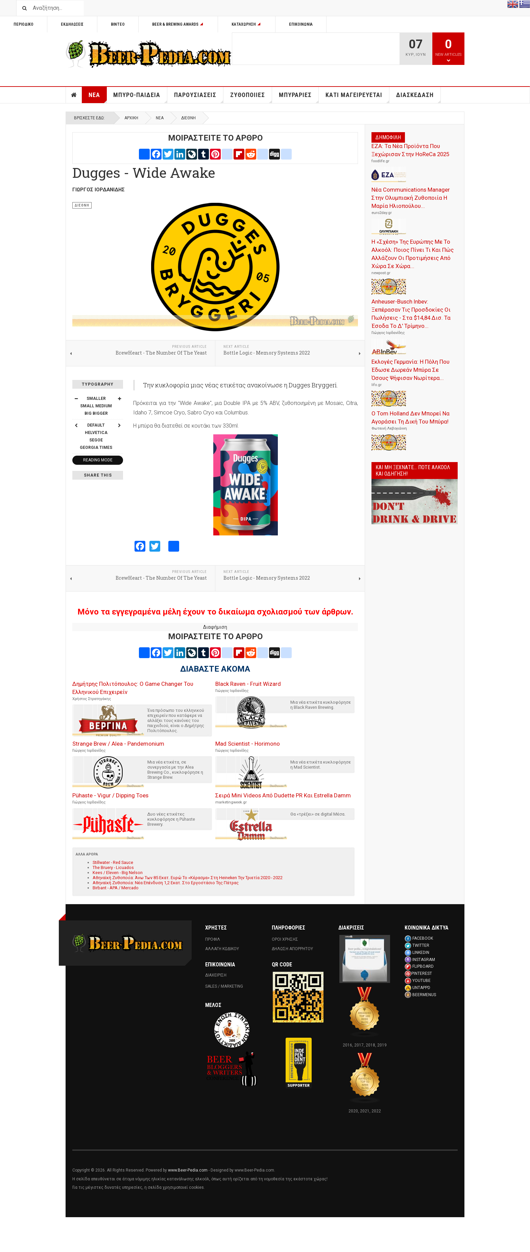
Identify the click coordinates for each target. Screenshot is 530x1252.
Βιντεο (118, 24)
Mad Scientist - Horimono (247, 743)
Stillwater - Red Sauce (113, 862)
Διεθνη (188, 118)
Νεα (98, 97)
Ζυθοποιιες (251, 97)
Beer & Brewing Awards (178, 24)
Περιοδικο (23, 24)
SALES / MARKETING (224, 986)
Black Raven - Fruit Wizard (248, 683)
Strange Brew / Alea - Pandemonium (118, 743)
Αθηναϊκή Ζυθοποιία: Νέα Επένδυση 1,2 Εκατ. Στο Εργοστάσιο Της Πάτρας (166, 882)
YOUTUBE (421, 980)
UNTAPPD (421, 987)
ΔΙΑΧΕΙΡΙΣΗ (215, 975)
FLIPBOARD (423, 966)
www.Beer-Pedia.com (188, 1170)
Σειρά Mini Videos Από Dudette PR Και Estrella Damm (283, 795)
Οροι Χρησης (285, 939)
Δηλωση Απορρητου (292, 948)
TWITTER (420, 945)
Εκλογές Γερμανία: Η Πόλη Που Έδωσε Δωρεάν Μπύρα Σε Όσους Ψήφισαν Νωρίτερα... (410, 369)
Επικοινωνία (301, 24)
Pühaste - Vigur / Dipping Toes (110, 795)
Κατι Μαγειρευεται (357, 97)
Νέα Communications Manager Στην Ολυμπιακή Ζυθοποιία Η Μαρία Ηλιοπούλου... (410, 197)
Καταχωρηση (247, 24)
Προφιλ (212, 939)
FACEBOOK (422, 938)
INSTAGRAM (423, 959)
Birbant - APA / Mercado (116, 887)
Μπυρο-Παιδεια (140, 97)
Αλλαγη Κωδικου (222, 948)
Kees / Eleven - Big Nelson (118, 872)
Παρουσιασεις (198, 97)
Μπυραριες (299, 97)
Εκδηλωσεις (72, 24)
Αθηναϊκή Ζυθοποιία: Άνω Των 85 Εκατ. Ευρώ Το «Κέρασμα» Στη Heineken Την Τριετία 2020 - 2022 (188, 877)
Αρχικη (74, 95)
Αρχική (131, 118)
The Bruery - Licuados (113, 867)
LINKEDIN (420, 952)
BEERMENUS (424, 994)
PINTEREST (421, 973)
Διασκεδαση (418, 97)
